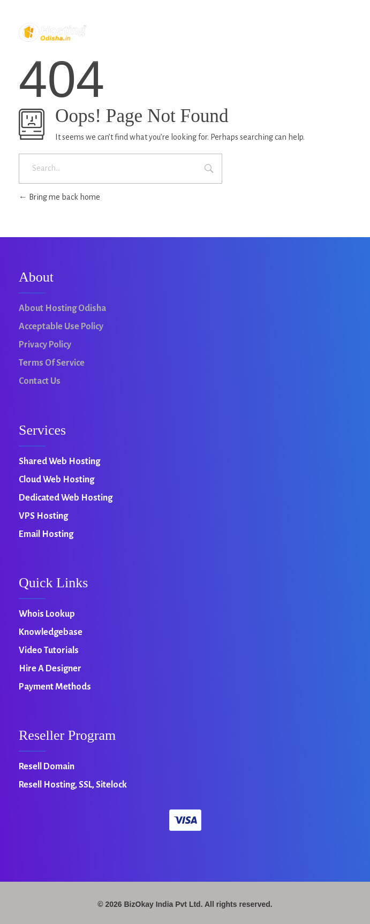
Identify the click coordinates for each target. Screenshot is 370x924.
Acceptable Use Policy (61, 326)
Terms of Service (52, 363)
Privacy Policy (45, 345)
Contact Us (40, 381)
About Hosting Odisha (62, 308)
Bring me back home (59, 197)
